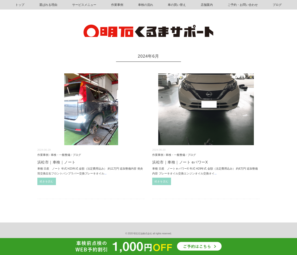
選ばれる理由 (48, 5)
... (105, 173)
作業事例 (117, 5)
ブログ (277, 5)
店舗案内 (207, 5)
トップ (19, 5)
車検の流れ (145, 5)
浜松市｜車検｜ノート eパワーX (180, 162)
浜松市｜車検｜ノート (56, 162)
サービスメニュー (84, 5)
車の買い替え (177, 5)
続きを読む (47, 181)
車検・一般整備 (60, 154)
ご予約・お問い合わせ (243, 5)
